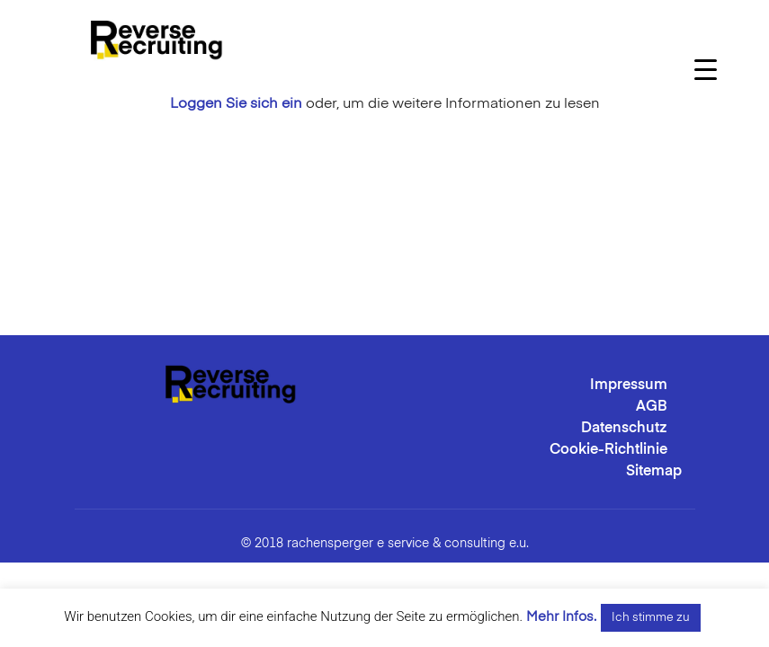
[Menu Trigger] (705, 69)
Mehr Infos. (561, 617)
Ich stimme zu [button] (651, 618)
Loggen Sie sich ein (236, 104)
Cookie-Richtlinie (608, 450)
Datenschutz (624, 428)
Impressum (628, 385)
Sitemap (654, 472)
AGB (651, 407)
